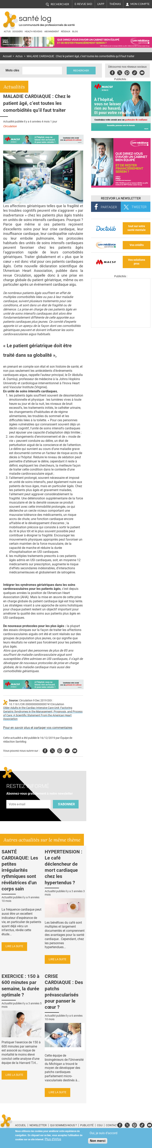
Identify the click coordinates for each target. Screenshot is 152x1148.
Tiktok (134, 72)
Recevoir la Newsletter (121, 198)
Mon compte (140, 4)
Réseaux (65, 31)
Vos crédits (137, 245)
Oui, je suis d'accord (103, 1133)
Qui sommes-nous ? (63, 1125)
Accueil (7, 56)
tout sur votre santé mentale (136, 228)
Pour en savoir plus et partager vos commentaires (37, 728)
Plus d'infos (53, 1139)
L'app (100, 4)
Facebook (112, 72)
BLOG (75, 31)
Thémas (115, 4)
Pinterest (127, 72)
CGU (100, 1125)
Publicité (87, 1125)
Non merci (97, 1140)
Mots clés (12, 70)
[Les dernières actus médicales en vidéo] (120, 326)
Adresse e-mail (17, 798)
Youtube (74, 750)
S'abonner (66, 804)
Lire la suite (14, 946)
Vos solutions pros (136, 261)
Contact (112, 1125)
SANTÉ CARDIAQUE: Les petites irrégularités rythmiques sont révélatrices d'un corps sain (20, 870)
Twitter (119, 72)
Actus (7, 31)
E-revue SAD (83, 4)
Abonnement (51, 31)
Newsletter (38, 1125)
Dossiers (17, 31)
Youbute (142, 72)
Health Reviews (33, 31)
